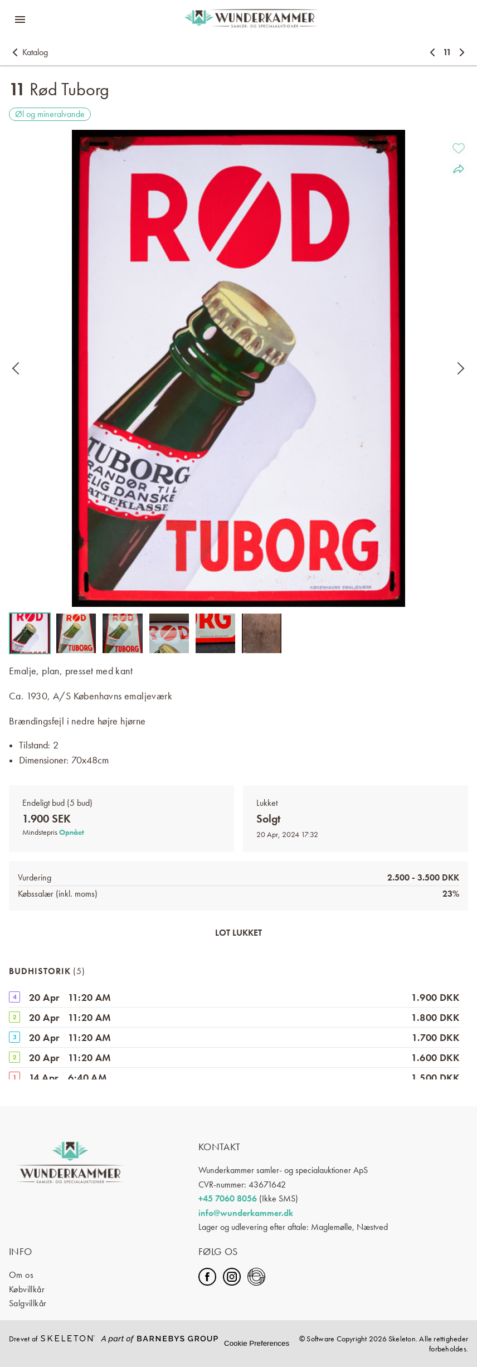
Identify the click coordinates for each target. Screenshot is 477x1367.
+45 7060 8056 (227, 1198)
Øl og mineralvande (50, 114)
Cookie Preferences (256, 1343)
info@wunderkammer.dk (245, 1213)
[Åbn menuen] (20, 19)
